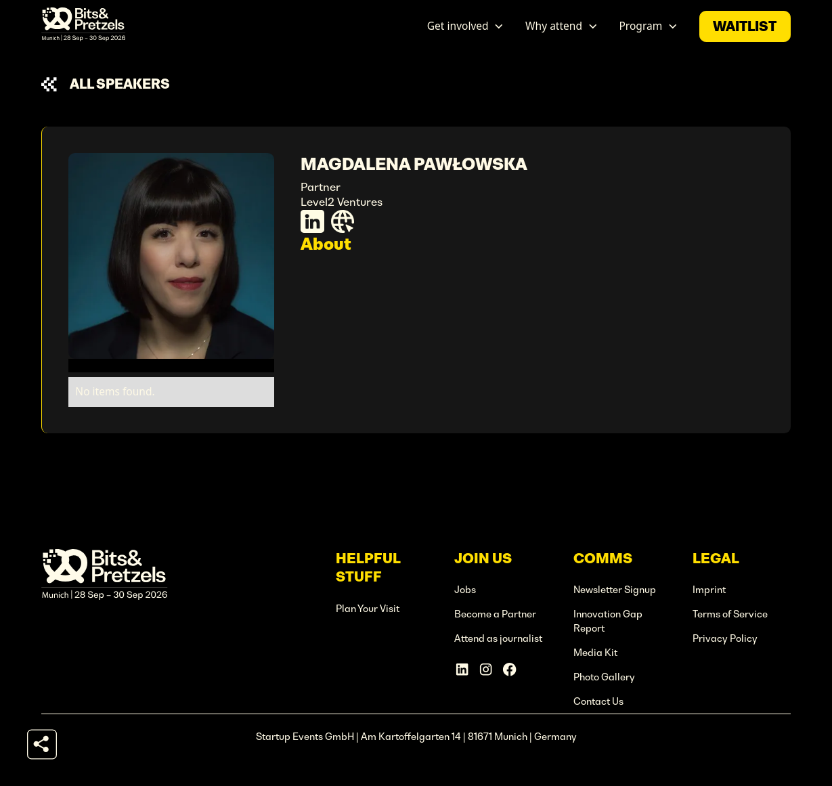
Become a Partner (495, 614)
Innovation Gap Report (607, 621)
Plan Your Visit (367, 608)
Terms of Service (730, 614)
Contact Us (598, 701)
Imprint (709, 589)
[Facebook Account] (509, 669)
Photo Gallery (604, 677)
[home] (83, 26)
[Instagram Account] (486, 669)
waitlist (744, 26)
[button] (465, 26)
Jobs (465, 589)
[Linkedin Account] (462, 669)
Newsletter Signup (614, 589)
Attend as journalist (498, 638)
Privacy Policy (725, 638)
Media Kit (595, 652)
